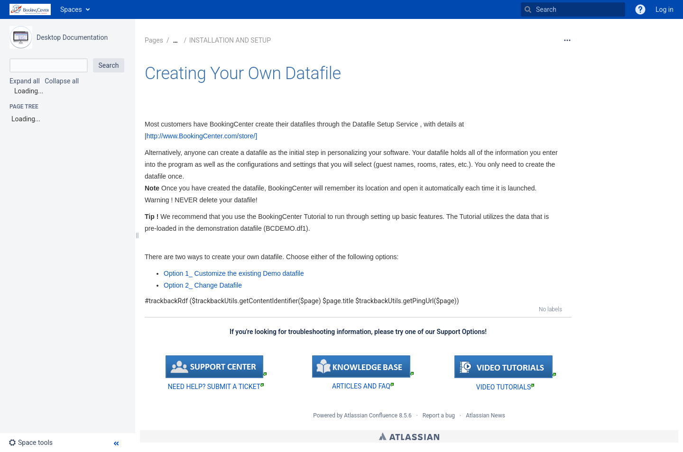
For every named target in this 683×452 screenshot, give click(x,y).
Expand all (24, 81)
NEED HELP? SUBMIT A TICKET (216, 386)
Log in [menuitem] (664, 9)
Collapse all (62, 81)
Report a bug (439, 415)
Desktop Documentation (72, 37)
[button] (640, 9)
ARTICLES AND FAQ (363, 386)
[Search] (528, 9)
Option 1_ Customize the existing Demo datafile (234, 273)
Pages (154, 40)
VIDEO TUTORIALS (505, 387)
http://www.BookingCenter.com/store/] (202, 136)
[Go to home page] (30, 9)
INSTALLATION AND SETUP (230, 40)
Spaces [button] (71, 9)
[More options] (567, 40)
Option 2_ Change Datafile (203, 285)
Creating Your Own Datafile (243, 73)
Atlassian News (485, 415)
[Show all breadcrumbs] (175, 40)
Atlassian (409, 436)
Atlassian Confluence (370, 415)
